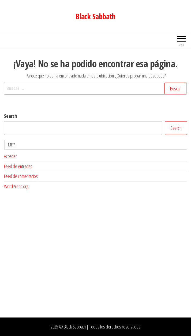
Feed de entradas (18, 166)
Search (10, 116)
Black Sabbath (95, 16)
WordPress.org (16, 186)
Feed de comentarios (21, 176)
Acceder (10, 156)
